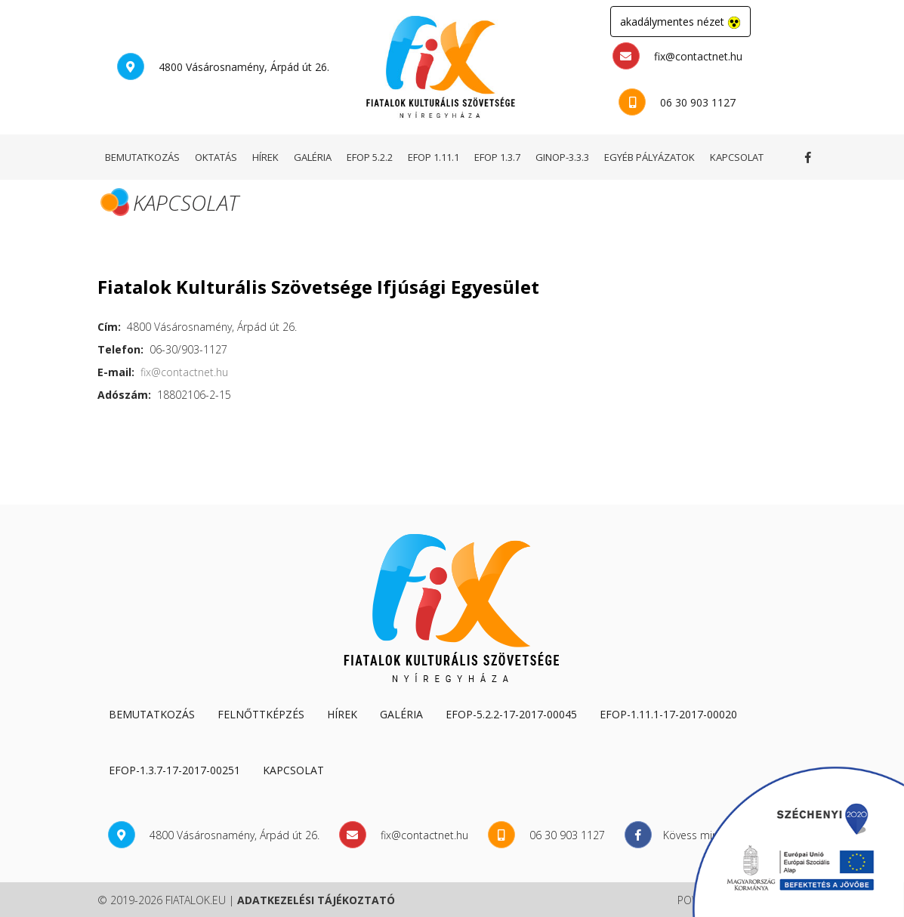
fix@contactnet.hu (677, 55)
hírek (265, 157)
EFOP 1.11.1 (433, 157)
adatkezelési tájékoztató (316, 900)
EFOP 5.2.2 (370, 157)
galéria (313, 157)
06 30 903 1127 (677, 102)
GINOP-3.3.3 (562, 157)
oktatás (216, 157)
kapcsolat (737, 157)
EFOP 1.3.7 (497, 157)
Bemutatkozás (152, 714)
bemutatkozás (142, 157)
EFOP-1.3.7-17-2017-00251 (174, 770)
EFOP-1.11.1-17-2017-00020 (668, 714)
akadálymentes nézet (680, 21)
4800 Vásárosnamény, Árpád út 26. (223, 66)
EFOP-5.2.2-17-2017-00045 (511, 714)
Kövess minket (811, 157)
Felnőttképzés (261, 714)
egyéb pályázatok (649, 157)
